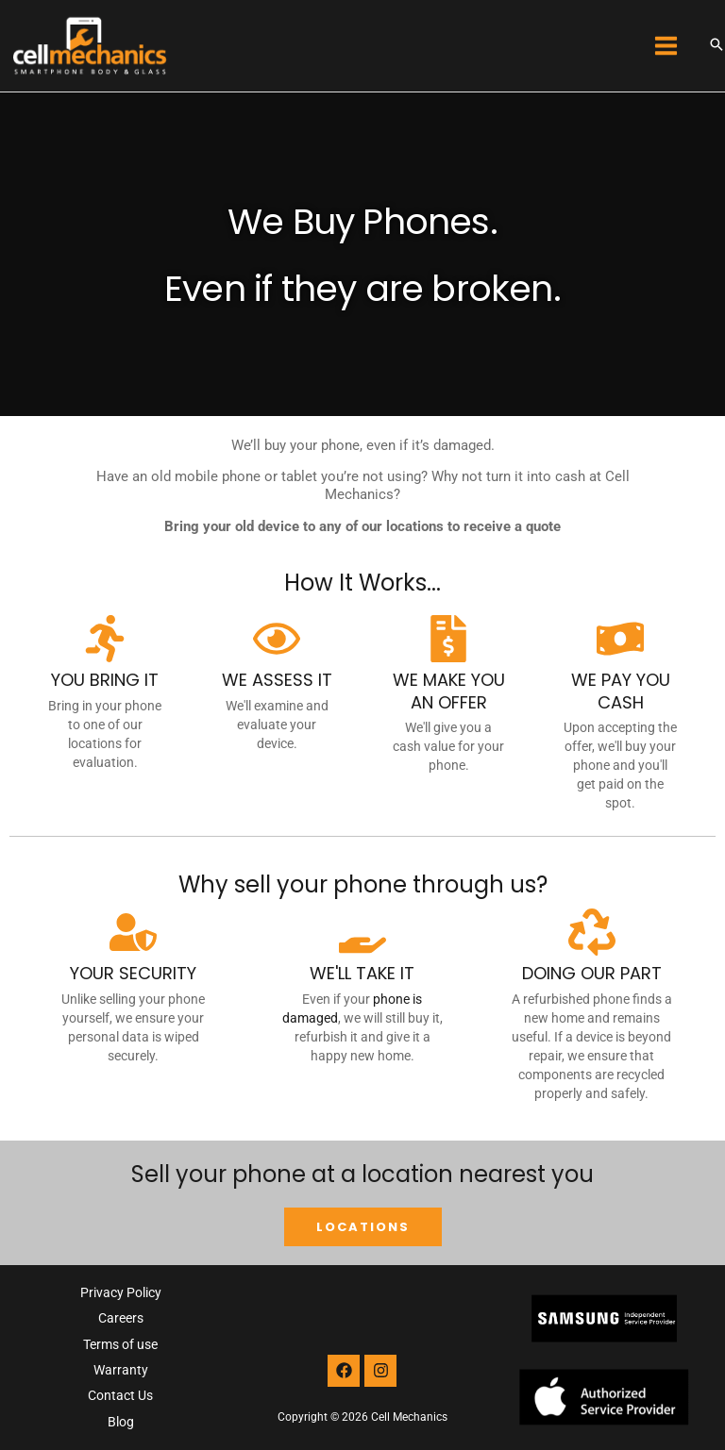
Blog (121, 1421)
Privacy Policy (120, 1292)
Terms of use (120, 1344)
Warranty (120, 1369)
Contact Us (120, 1395)
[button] (716, 46)
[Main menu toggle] (666, 46)
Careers (120, 1317)
